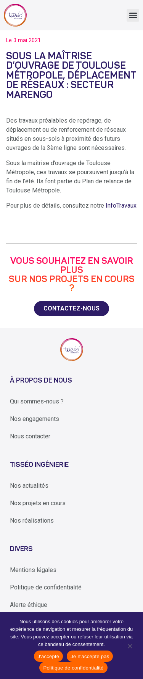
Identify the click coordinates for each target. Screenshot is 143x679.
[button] (133, 15)
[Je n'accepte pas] (129, 645)
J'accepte (48, 656)
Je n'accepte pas (90, 656)
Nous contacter (30, 436)
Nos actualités (29, 485)
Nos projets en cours (38, 503)
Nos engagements (34, 418)
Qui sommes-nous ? (37, 401)
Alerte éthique (28, 604)
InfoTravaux (121, 205)
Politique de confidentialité (46, 587)
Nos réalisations (32, 520)
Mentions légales (33, 569)
